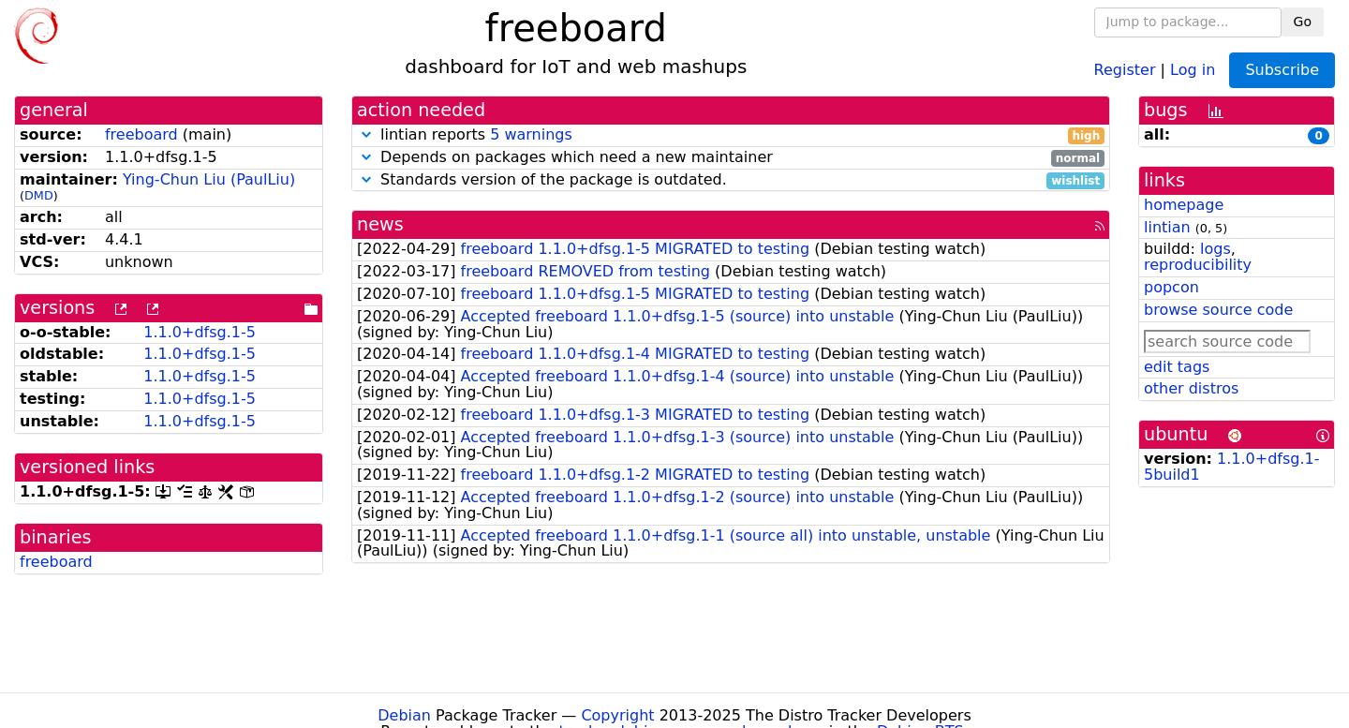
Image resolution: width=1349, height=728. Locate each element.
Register (1125, 69)
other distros (1191, 388)
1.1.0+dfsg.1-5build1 (1232, 466)
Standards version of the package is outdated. (730, 180)
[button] (366, 134)
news (380, 224)
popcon (1171, 287)
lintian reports (730, 135)
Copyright (617, 715)
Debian (404, 715)
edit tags (1176, 367)
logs (1215, 249)
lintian (1167, 227)
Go (1303, 21)
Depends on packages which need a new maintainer (730, 158)
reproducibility (1198, 265)
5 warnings (531, 134)
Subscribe (1282, 70)
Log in (1192, 69)
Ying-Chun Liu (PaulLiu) (209, 179)
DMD (38, 195)
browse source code (1218, 310)
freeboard (141, 134)
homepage (1183, 205)
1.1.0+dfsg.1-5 (199, 332)
